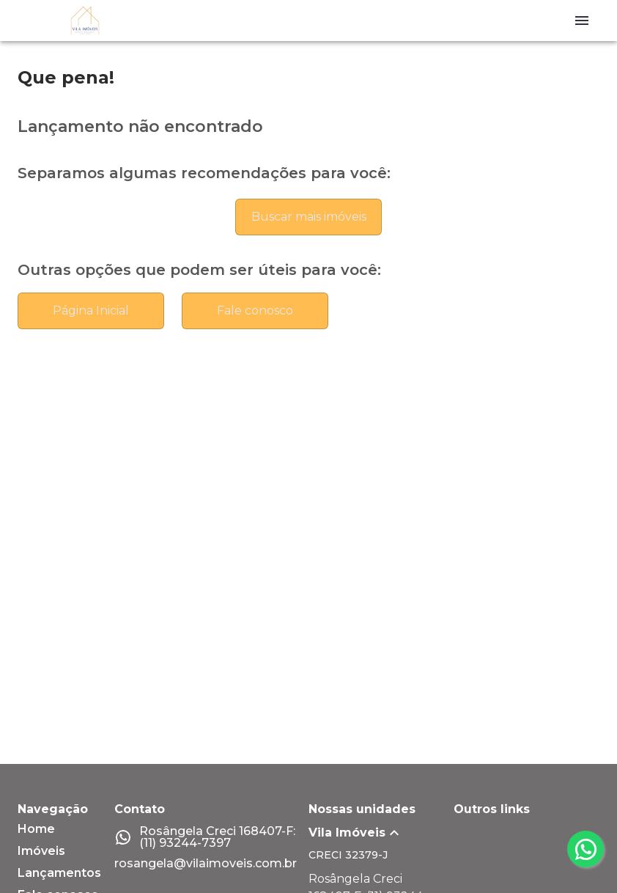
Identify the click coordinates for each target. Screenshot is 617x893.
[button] (381, 833)
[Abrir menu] (581, 20)
